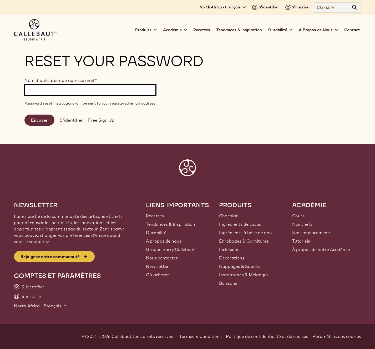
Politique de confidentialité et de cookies (267, 336)
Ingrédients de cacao (240, 224)
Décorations (231, 257)
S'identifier (71, 120)
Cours (298, 215)
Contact (352, 29)
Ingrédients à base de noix (245, 232)
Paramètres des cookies (336, 336)
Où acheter (157, 274)
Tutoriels (301, 241)
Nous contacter (162, 257)
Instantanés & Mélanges (243, 274)
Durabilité (156, 232)
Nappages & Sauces (239, 266)
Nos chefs (302, 224)
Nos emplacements (311, 232)
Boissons (228, 283)
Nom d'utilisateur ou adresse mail (60, 80)
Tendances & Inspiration (239, 29)
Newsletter (157, 266)
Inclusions (229, 249)
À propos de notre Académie (321, 249)
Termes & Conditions (200, 336)
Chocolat (228, 215)
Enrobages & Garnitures (244, 241)
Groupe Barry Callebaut (170, 249)
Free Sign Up (101, 120)
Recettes (201, 29)
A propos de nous (163, 241)
